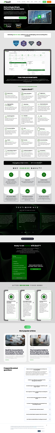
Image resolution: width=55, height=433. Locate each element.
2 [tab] (26, 232)
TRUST (32, 1)
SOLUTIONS (23, 1)
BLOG (40, 1)
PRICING (28, 1)
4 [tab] (29, 232)
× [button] (46, 425)
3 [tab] (28, 232)
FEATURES (18, 1)
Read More (7, 359)
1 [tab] (25, 232)
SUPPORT (35, 1)
